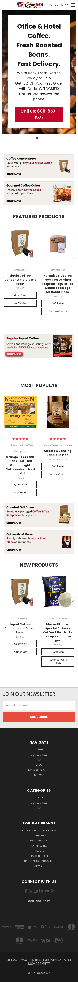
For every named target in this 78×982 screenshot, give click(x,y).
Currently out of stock (57, 661)
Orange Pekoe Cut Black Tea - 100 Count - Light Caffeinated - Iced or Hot (20, 465)
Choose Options (57, 311)
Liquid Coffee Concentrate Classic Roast (20, 280)
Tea (39, 759)
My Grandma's (39, 840)
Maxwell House (39, 856)
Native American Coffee (39, 861)
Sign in (31, 770)
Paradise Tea (39, 845)
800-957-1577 (39, 901)
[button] (39, 114)
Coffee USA (39, 835)
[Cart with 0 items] (66, 5)
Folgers (39, 850)
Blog (39, 764)
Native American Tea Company (39, 830)
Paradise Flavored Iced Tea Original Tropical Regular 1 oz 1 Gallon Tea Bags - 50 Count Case (57, 284)
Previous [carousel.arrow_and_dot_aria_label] (4, 256)
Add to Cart (20, 303)
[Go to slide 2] (41, 138)
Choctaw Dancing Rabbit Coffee (58, 453)
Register (45, 770)
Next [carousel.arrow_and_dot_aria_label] (73, 256)
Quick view (20, 295)
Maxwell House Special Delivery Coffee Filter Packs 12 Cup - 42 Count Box (58, 632)
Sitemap (39, 775)
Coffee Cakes (39, 754)
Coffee (39, 749)
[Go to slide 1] (37, 138)
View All (39, 866)
